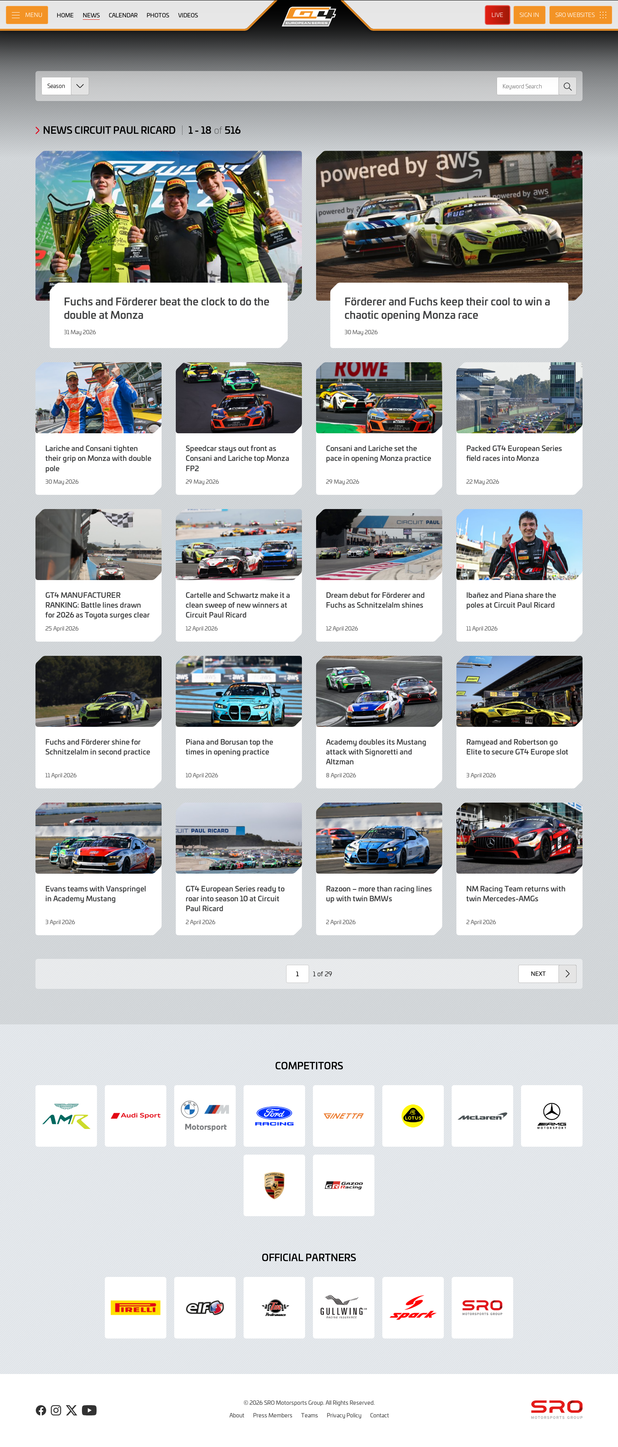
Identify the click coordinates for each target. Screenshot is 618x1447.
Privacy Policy (344, 1415)
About (236, 1415)
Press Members (272, 1415)
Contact (379, 1415)
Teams (309, 1415)
